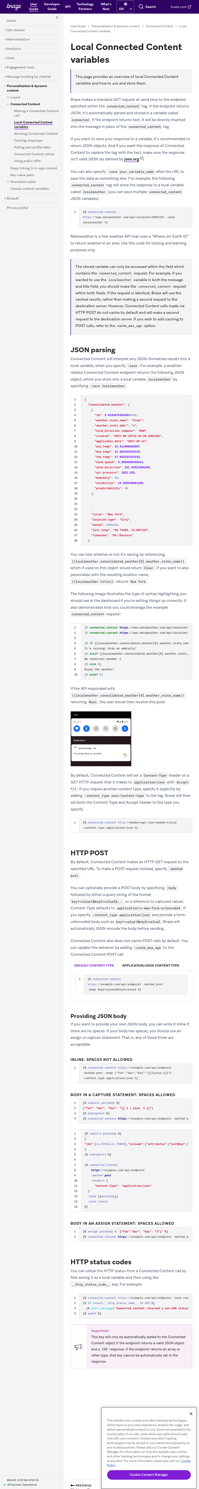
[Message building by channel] (29, 77)
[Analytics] (14, 49)
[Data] (10, 58)
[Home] (11, 21)
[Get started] (16, 30)
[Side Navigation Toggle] (57, 18)
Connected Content (159, 26)
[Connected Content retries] (34, 154)
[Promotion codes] (23, 182)
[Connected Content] (25, 104)
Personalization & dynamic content (116, 26)
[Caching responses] (28, 140)
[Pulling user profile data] (32, 147)
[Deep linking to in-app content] (33, 168)
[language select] (125, 9)
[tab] (94, 965)
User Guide (78, 26)
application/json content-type (150, 965)
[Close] (191, 1414)
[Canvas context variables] (29, 189)
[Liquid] (15, 97)
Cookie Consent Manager (149, 1475)
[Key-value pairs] (22, 175)
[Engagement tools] (20, 67)
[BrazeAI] (13, 198)
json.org (131, 159)
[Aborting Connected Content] (36, 134)
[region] (149, 1448)
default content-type (94, 965)
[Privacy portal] (17, 208)
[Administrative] (18, 39)
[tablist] (131, 965)
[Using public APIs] (27, 161)
